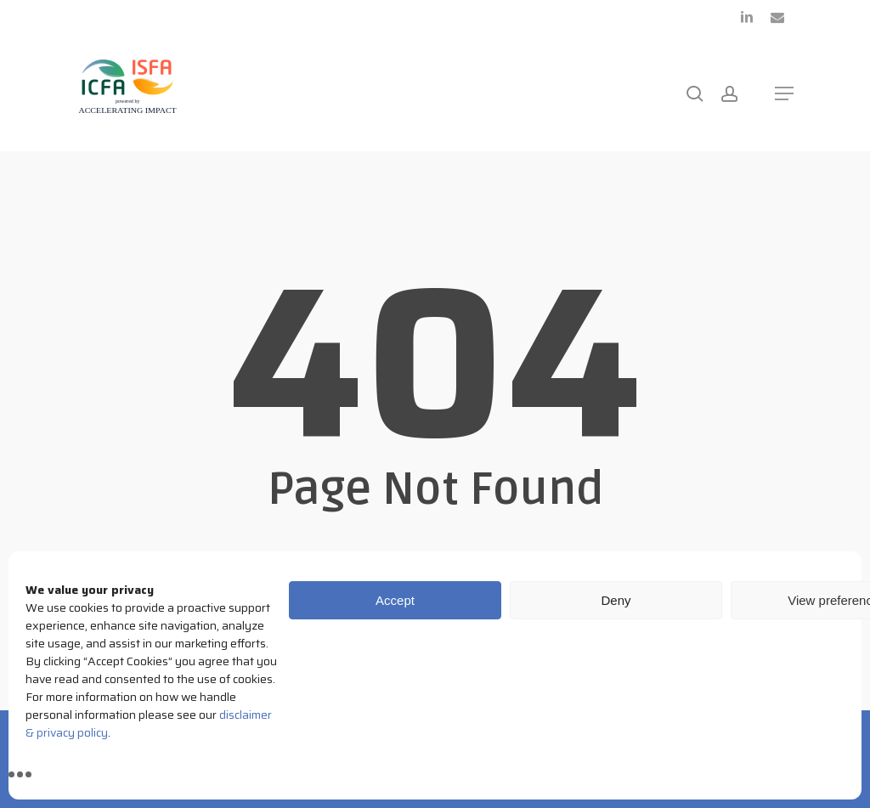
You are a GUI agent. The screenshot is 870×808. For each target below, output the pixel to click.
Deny (615, 600)
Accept (395, 600)
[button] (784, 93)
